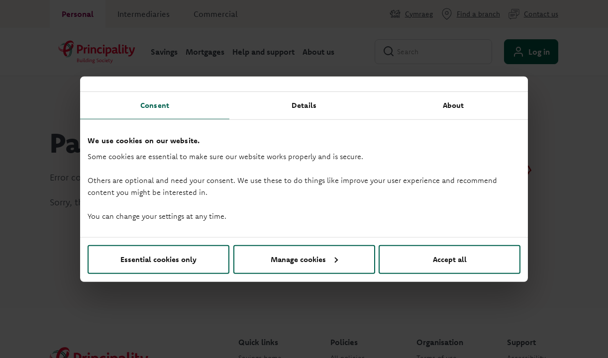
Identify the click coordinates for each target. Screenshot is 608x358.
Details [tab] (304, 105)
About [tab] (453, 105)
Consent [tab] (154, 105)
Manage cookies (304, 259)
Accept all (450, 259)
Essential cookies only (158, 259)
